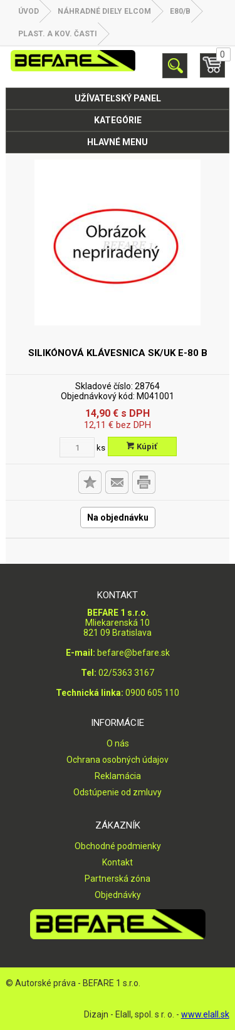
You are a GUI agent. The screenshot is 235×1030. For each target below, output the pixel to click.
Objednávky (118, 895)
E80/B (180, 11)
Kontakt (117, 862)
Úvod (28, 11)
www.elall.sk (205, 1014)
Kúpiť (142, 446)
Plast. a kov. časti (57, 33)
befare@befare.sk (133, 653)
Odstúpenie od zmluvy (117, 792)
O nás (118, 743)
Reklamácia (118, 776)
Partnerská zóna (117, 879)
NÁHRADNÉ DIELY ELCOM (104, 11)
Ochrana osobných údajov (117, 760)
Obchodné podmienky (118, 846)
